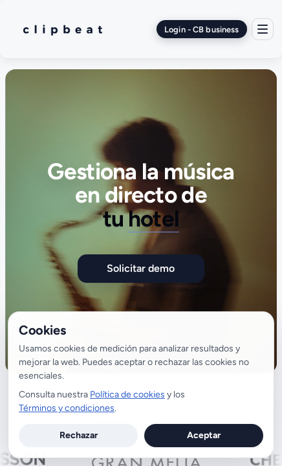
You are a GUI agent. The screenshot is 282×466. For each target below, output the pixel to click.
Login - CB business (201, 29)
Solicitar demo (141, 268)
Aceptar (204, 435)
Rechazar (79, 435)
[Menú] (263, 29)
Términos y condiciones (66, 408)
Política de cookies (127, 394)
